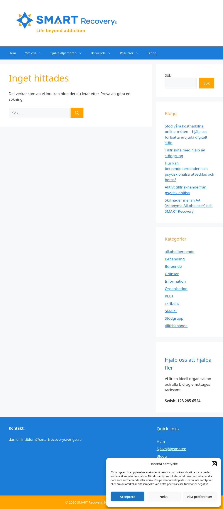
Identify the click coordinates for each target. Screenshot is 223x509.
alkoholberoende (179, 251)
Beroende (103, 52)
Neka (163, 496)
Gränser (172, 273)
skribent (172, 303)
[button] (214, 463)
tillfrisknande (176, 325)
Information (175, 281)
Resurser (131, 52)
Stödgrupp (174, 318)
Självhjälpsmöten (68, 52)
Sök (168, 75)
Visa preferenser (199, 496)
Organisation (176, 288)
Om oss (35, 52)
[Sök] (77, 113)
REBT (169, 296)
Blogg (152, 53)
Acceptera (127, 496)
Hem (12, 53)
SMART (171, 310)
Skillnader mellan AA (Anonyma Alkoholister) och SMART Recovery (189, 206)
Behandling (175, 258)
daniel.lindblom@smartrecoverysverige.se (45, 439)
